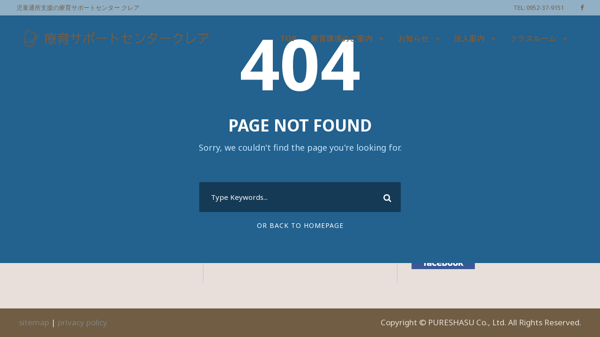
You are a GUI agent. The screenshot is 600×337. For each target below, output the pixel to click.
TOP (288, 38)
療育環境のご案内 (342, 38)
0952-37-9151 (545, 7)
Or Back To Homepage (300, 225)
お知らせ (413, 38)
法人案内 (469, 38)
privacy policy (82, 322)
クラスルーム (533, 38)
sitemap (34, 322)
